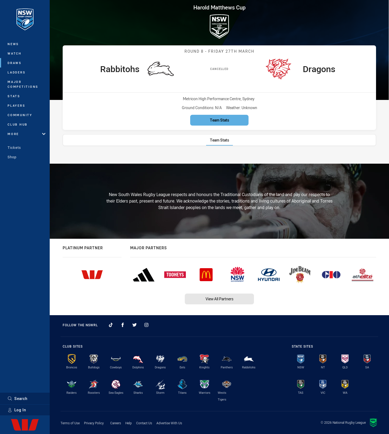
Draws (15, 63)
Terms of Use (70, 423)
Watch (15, 53)
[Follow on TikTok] (111, 325)
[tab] (219, 140)
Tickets (14, 147)
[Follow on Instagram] (146, 325)
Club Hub (18, 124)
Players (16, 105)
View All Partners (219, 298)
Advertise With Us (169, 423)
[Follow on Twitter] (134, 325)
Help (128, 423)
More (26, 134)
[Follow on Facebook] (122, 325)
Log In (17, 409)
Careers (115, 423)
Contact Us (144, 423)
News (13, 44)
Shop (12, 156)
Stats (14, 96)
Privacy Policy (94, 423)
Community (20, 115)
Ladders (16, 72)
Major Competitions (23, 84)
